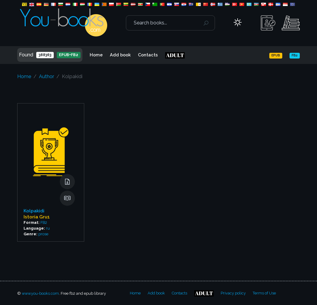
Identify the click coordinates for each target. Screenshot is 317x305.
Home (96, 54)
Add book (120, 54)
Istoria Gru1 (37, 217)
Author (46, 76)
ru (48, 228)
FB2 (43, 222)
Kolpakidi (34, 211)
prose (43, 234)
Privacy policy (233, 293)
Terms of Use (264, 293)
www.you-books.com (40, 293)
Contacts (148, 54)
